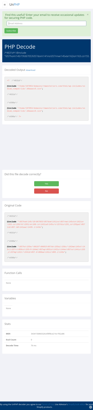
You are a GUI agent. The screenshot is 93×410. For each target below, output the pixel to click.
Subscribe (11, 30)
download (30, 70)
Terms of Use (48, 404)
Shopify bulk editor (76, 404)
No (46, 191)
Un (14, 4)
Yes (46, 183)
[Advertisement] (27, 148)
